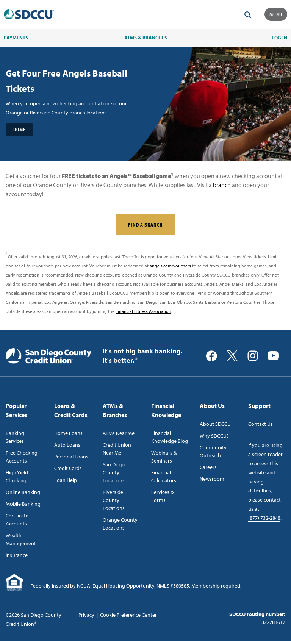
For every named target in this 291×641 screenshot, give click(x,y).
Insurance (17, 555)
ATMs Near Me (119, 433)
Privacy (86, 614)
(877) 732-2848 (264, 517)
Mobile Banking (23, 503)
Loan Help (65, 480)
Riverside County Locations (114, 500)
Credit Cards (68, 468)
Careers (208, 467)
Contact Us (260, 424)
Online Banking (23, 492)
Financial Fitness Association (143, 311)
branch (222, 185)
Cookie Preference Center (128, 614)
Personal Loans (71, 456)
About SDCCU (215, 424)
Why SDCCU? (214, 435)
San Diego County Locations (114, 472)
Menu (275, 14)
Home (19, 129)
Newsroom (212, 478)
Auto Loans (67, 444)
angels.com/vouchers (170, 266)
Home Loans (68, 433)
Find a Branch (145, 224)
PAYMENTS (16, 37)
